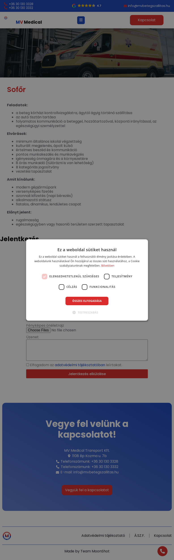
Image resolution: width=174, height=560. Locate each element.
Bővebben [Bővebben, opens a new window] (108, 265)
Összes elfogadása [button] (87, 301)
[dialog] (87, 280)
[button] (87, 312)
